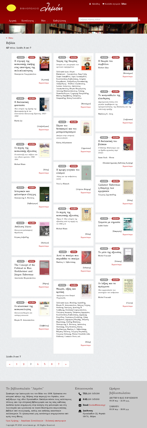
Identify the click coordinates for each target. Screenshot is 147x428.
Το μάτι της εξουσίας (109, 252)
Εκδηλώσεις (60, 20)
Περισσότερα (44, 83)
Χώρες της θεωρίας (66, 61)
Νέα (44, 20)
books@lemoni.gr (97, 405)
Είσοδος (95, 4)
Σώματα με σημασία (109, 222)
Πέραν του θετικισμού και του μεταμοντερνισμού (66, 128)
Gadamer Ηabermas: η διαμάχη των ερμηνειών (109, 188)
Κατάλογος (28, 20)
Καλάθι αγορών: (114, 4)
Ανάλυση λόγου (22, 226)
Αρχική (12, 20)
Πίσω (9, 38)
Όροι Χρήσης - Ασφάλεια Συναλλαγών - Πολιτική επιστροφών (36, 421)
